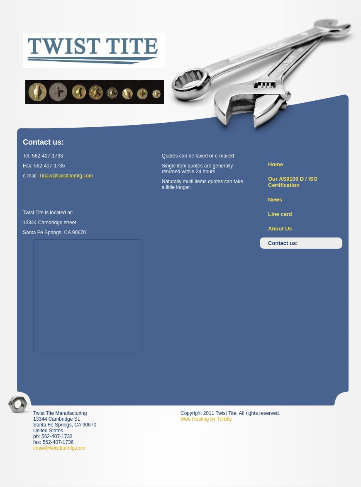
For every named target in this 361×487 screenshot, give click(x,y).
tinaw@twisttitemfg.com (59, 448)
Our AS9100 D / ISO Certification (292, 182)
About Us (280, 228)
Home (275, 164)
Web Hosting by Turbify (206, 419)
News (275, 199)
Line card (280, 214)
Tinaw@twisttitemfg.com (66, 176)
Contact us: (283, 243)
